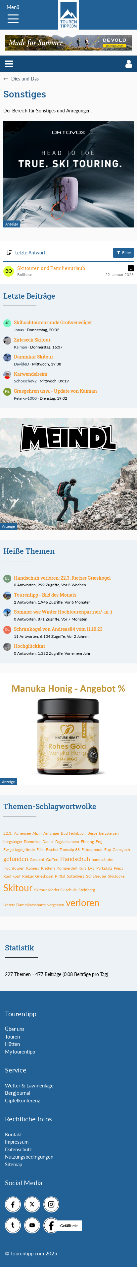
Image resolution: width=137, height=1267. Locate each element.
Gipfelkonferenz (22, 1100)
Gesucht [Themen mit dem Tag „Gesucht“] (37, 859)
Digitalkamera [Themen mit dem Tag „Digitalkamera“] (67, 841)
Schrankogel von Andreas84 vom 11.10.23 (58, 629)
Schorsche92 (25, 380)
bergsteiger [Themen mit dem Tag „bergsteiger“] (12, 841)
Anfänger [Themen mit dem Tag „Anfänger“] (51, 833)
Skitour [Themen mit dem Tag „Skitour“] (17, 887)
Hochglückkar (29, 646)
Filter (123, 252)
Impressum (16, 1142)
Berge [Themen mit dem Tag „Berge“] (92, 833)
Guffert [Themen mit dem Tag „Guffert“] (52, 859)
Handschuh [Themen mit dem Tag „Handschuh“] (75, 858)
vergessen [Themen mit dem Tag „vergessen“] (55, 904)
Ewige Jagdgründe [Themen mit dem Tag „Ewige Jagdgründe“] (19, 849)
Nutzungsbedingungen (29, 1157)
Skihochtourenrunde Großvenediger (53, 322)
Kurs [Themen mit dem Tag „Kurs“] (82, 868)
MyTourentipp (20, 1052)
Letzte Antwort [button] (30, 252)
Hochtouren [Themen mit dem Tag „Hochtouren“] (13, 868)
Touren (12, 1037)
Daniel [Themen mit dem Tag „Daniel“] (48, 841)
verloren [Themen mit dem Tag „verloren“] (83, 902)
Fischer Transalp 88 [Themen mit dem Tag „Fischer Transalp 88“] (63, 849)
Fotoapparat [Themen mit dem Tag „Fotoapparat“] (92, 849)
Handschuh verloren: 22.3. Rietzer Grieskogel (62, 578)
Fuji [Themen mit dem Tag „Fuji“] (107, 849)
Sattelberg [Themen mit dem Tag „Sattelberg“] (75, 876)
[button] (9, 64)
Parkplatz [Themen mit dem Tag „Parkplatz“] (104, 868)
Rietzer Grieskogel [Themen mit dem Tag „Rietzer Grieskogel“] (37, 876)
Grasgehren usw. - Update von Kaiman (55, 391)
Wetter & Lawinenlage (29, 1085)
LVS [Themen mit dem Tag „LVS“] (91, 868)
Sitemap (13, 1164)
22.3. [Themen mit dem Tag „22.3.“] (7, 833)
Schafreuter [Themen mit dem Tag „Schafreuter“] (96, 876)
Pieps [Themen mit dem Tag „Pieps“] (118, 868)
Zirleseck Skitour (32, 340)
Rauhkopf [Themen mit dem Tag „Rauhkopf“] (12, 876)
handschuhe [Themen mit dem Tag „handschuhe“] (102, 859)
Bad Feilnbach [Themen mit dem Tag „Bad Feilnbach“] (73, 833)
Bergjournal (17, 1093)
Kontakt (13, 1134)
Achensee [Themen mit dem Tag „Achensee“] (22, 833)
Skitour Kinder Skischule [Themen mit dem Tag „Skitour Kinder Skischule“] (55, 889)
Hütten (12, 1044)
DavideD (21, 363)
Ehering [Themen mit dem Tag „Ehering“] (87, 841)
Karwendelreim (30, 374)
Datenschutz (18, 1149)
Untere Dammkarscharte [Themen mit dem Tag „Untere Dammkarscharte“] (24, 904)
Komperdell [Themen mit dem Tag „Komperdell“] (67, 868)
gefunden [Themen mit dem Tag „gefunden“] (15, 858)
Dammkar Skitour (33, 356)
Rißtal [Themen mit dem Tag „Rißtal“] (60, 876)
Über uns (14, 1029)
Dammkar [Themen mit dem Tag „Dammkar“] (32, 841)
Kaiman (20, 347)
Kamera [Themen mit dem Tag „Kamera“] (32, 868)
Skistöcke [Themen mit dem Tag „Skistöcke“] (116, 876)
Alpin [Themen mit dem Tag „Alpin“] (37, 833)
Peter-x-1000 (25, 398)
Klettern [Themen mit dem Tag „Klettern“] (48, 868)
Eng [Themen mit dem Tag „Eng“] (99, 841)
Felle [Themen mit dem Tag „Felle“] (40, 849)
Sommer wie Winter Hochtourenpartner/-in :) (63, 612)
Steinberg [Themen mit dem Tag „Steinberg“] (86, 889)
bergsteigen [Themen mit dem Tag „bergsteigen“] (109, 833)
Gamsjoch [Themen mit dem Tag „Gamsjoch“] (121, 849)
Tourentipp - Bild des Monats (45, 595)
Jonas (19, 329)
